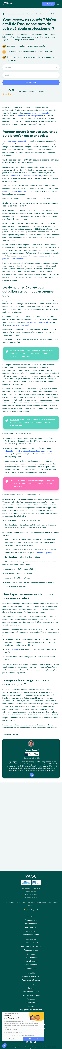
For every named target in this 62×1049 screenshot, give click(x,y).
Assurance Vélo (31, 927)
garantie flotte (12, 649)
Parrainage (31, 999)
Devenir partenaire (31, 1003)
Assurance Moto (31, 924)
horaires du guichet (44, 553)
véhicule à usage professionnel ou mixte (26, 176)
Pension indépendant (31, 965)
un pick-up (31, 322)
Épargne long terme (31, 961)
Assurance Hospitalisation (31, 946)
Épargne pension (31, 957)
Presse (31, 1006)
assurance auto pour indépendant (29, 116)
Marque (8, 67)
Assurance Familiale (31, 943)
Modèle (7, 75)
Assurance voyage (31, 950)
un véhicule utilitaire (44, 322)
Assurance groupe (31, 968)
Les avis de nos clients (31, 995)
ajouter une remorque (20, 325)
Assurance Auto (31, 920)
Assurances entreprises (31, 980)
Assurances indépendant (31, 976)
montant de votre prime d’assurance (18, 191)
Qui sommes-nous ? (31, 992)
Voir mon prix (31, 82)
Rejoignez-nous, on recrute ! (31, 1010)
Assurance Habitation (31, 935)
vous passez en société (17, 141)
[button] (4, 1045)
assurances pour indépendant (38, 113)
